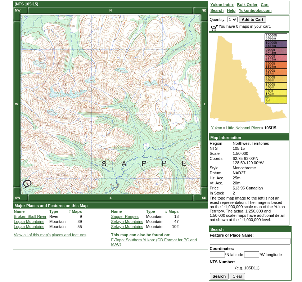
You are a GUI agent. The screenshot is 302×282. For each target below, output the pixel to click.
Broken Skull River (30, 216)
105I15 (270, 128)
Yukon (216, 128)
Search (217, 229)
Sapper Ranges (125, 216)
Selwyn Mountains (127, 221)
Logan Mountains (29, 221)
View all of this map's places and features (50, 235)
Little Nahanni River (243, 128)
